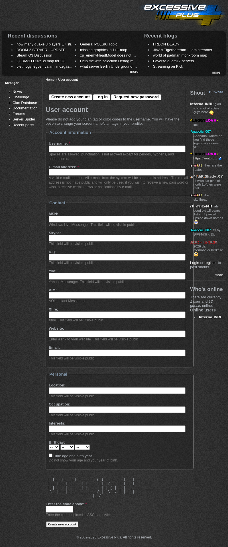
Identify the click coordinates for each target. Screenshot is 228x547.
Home (50, 79)
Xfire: (53, 309)
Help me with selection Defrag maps (109, 61)
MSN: (53, 214)
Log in (101, 97)
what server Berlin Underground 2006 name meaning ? (125, 66)
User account (68, 79)
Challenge (21, 97)
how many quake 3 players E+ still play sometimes (58, 44)
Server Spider (24, 119)
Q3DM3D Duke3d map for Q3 (41, 61)
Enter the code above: (66, 504)
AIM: (53, 290)
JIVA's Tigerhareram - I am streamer (182, 50)
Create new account (70, 97)
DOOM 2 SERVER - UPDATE (41, 50)
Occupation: (59, 404)
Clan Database (25, 103)
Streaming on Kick (168, 66)
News (17, 92)
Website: (56, 328)
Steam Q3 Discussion (34, 55)
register (211, 263)
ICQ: (52, 252)
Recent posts (23, 125)
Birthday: (57, 442)
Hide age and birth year (70, 456)
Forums (19, 114)
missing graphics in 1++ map (103, 50)
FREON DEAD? (166, 44)
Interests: (57, 423)
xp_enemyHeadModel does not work (110, 55)
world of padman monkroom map (180, 55)
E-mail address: (64, 167)
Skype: (55, 233)
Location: (57, 385)
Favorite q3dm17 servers (173, 61)
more (134, 71)
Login (194, 263)
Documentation (25, 108)
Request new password (136, 97)
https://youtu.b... (205, 158)
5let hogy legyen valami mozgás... (44, 66)
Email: (54, 347)
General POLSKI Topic (98, 44)
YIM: (52, 271)
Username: (59, 143)
